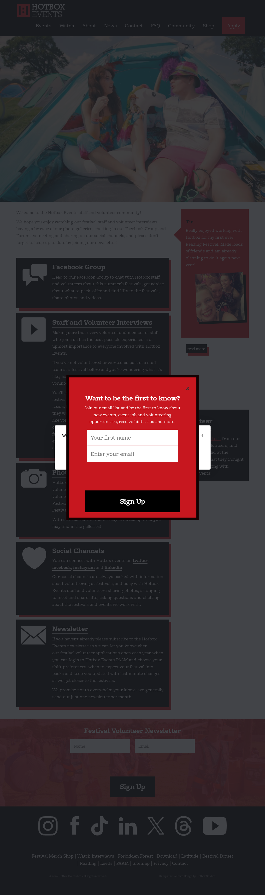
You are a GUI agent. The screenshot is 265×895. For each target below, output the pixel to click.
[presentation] (132, 474)
